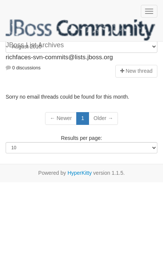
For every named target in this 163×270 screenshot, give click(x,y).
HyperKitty (80, 173)
